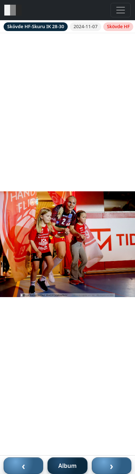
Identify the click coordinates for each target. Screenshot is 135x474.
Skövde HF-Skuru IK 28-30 (35, 26)
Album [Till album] (67, 466)
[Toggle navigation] (121, 10)
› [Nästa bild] (111, 466)
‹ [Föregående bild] (23, 466)
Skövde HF (118, 26)
